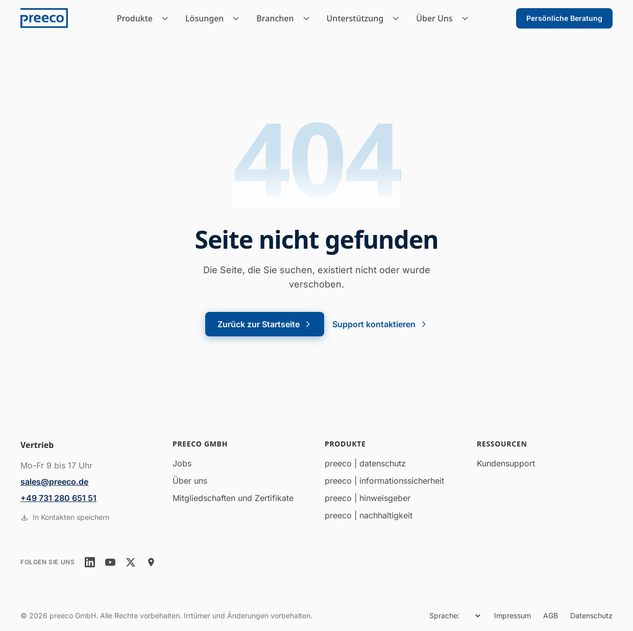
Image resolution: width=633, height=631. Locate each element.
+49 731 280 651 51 (58, 498)
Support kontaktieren (380, 324)
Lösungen (204, 18)
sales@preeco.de (54, 482)
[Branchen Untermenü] (309, 18)
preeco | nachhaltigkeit (368, 515)
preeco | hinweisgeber (367, 498)
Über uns (190, 481)
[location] (151, 562)
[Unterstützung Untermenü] (399, 18)
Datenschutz (591, 615)
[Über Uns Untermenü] (468, 18)
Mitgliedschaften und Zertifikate (233, 498)
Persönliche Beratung (564, 18)
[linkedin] (90, 562)
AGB (550, 615)
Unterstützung (355, 18)
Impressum (512, 615)
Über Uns (434, 18)
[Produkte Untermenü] (168, 18)
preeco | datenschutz (365, 463)
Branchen (275, 18)
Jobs (182, 463)
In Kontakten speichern (64, 517)
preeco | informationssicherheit (384, 481)
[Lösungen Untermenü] (239, 18)
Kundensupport (506, 463)
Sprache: (444, 615)
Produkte (135, 18)
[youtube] (110, 562)
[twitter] (131, 562)
